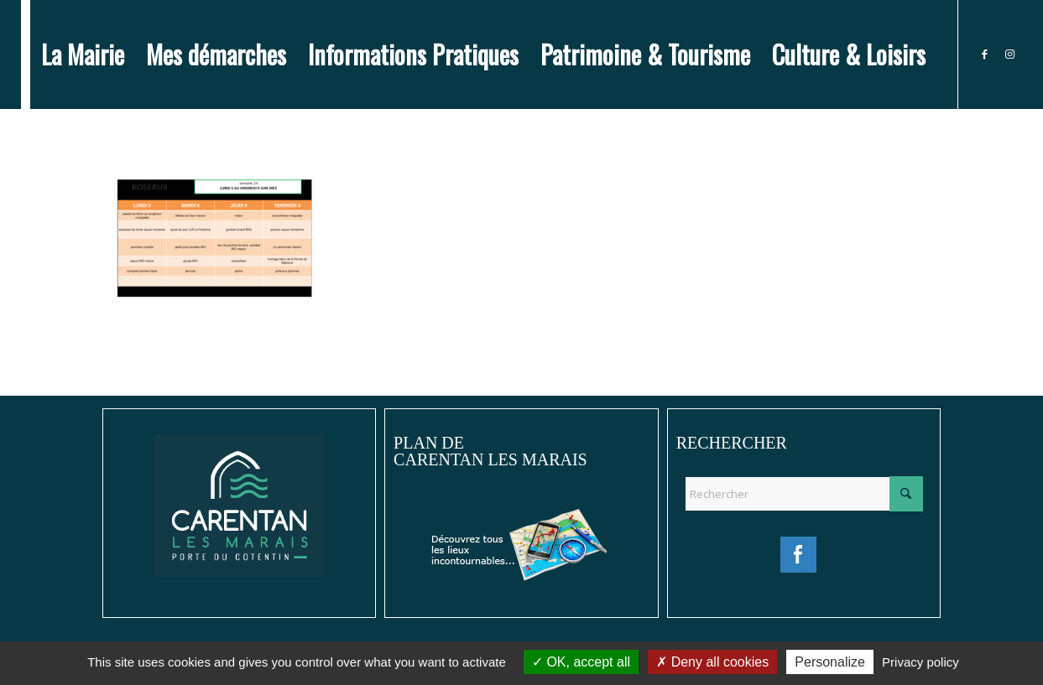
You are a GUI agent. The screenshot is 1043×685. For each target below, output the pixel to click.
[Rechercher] (804, 493)
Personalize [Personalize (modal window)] (830, 662)
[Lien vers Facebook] (984, 53)
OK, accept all (581, 662)
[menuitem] (82, 54)
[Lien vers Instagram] (1009, 53)
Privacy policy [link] (920, 662)
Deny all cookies (712, 662)
